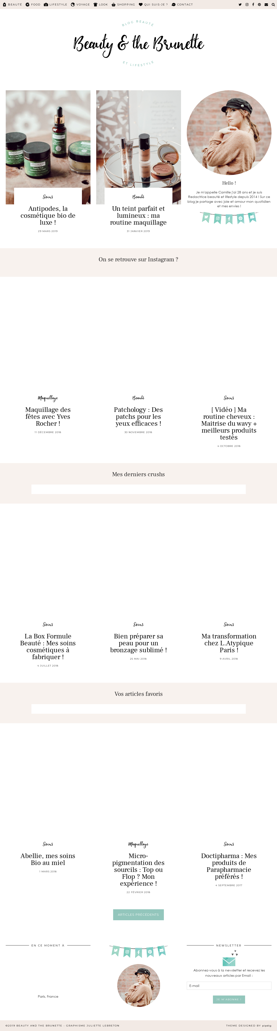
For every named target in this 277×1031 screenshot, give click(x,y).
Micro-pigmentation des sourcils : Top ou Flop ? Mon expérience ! (138, 869)
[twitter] (240, 4)
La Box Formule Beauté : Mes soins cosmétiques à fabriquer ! (48, 647)
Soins (48, 197)
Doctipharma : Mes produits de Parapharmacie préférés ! (229, 866)
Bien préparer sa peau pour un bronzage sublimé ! (138, 643)
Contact (185, 4)
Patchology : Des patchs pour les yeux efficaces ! (138, 416)
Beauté (15, 4)
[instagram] (247, 4)
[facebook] (253, 4)
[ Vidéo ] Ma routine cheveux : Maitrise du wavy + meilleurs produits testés (229, 423)
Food (35, 4)
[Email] (266, 4)
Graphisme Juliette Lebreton (93, 1025)
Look (103, 4)
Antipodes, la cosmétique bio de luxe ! (48, 215)
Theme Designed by (249, 1025)
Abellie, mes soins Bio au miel (47, 859)
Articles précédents (138, 914)
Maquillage (48, 398)
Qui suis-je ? (156, 4)
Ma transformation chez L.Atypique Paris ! (229, 643)
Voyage (83, 4)
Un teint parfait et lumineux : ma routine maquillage (138, 215)
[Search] (273, 4)
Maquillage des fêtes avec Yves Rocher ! (48, 416)
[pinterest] (259, 4)
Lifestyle (58, 4)
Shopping (126, 4)
